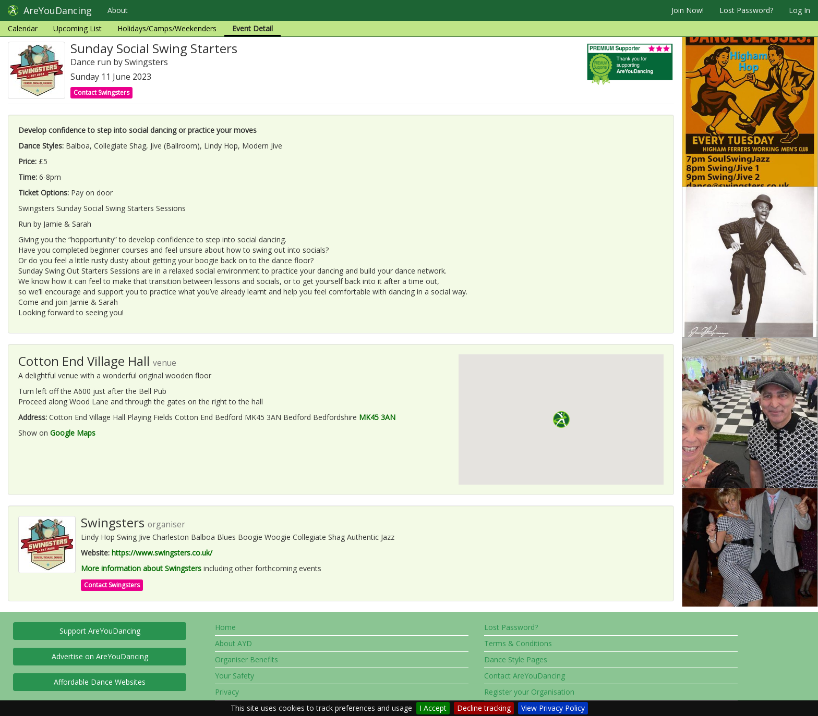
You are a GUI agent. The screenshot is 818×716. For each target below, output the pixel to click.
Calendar (23, 28)
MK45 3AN (377, 417)
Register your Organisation (529, 692)
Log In (799, 10)
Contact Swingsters (101, 92)
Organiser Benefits (246, 659)
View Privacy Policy (553, 708)
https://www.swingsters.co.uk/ (162, 553)
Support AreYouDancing (99, 631)
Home (225, 627)
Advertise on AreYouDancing (100, 656)
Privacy (227, 692)
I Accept (433, 708)
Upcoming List (77, 28)
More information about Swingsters (141, 568)
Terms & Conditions (518, 643)
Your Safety (234, 676)
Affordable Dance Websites (100, 682)
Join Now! (687, 10)
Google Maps (72, 433)
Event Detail (252, 28)
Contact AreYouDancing (524, 676)
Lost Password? (746, 10)
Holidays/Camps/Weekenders (166, 28)
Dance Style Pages (515, 659)
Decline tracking (484, 708)
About (117, 10)
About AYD (233, 643)
